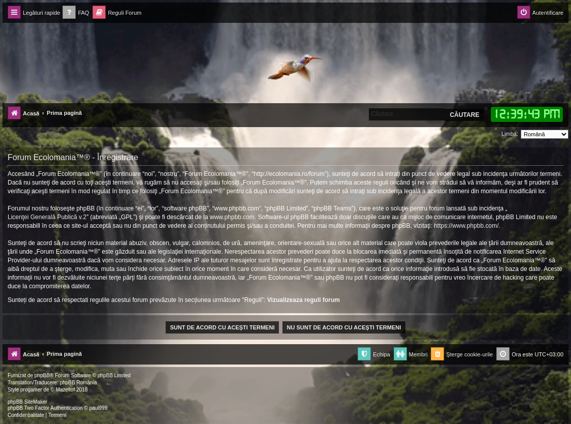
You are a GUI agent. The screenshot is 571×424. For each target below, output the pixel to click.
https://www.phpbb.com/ (466, 225)
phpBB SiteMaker (27, 402)
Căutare (464, 114)
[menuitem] (75, 13)
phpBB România (78, 382)
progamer (31, 389)
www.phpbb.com (232, 217)
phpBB (42, 375)
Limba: (509, 134)
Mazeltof (65, 389)
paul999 (98, 408)
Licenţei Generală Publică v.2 (47, 217)
